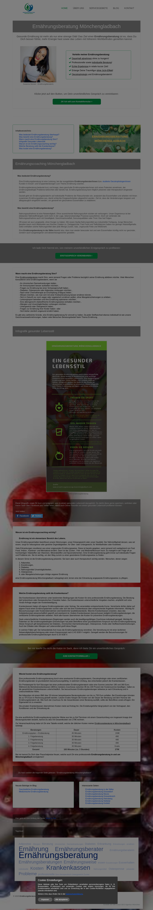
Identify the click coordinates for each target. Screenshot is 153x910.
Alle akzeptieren (61, 899)
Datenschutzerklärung (74, 894)
